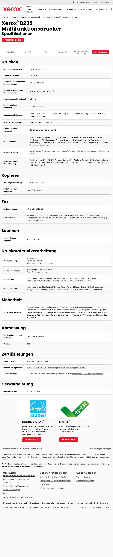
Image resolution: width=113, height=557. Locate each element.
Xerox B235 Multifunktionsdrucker (68, 17)
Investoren (35, 503)
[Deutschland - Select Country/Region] (85, 2)
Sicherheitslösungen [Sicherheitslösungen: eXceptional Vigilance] (11, 489)
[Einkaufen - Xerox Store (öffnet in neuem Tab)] (105, 2)
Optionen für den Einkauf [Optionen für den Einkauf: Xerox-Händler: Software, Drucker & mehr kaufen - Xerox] (53, 472)
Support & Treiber (86, 472)
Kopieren (28, 52)
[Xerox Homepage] (12, 9)
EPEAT (30, 368)
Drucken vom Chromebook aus (57, 151)
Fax (45, 52)
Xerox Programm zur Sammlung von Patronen (67, 368)
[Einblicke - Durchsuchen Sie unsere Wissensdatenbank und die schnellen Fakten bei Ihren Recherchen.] (103, 9)
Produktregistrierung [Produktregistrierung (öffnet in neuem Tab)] (85, 480)
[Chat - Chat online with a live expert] (75, 2)
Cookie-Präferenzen (77, 503)
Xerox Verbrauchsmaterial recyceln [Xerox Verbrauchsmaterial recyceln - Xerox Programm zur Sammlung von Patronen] (18, 497)
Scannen (63, 52)
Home (5, 17)
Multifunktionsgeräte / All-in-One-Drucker (36, 17)
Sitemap (104, 503)
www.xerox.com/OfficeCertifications (87, 374)
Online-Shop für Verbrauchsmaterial (55, 480)
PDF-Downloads (100, 52)
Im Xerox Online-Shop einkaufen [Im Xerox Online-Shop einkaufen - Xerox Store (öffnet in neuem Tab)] (53, 477)
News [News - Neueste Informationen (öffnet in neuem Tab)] (5, 493)
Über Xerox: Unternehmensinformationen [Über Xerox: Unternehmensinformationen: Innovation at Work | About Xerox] (19, 474)
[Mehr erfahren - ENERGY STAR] (38, 422)
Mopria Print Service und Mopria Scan (89, 151)
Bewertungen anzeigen (100, 448)
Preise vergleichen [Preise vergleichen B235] (13, 40)
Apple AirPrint (36, 151)
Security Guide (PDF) (35, 307)
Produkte (14, 17)
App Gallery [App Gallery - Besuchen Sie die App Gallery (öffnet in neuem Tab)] (45, 484)
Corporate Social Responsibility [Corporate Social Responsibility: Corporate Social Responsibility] (16, 486)
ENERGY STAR (40, 368)
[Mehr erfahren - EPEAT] (75, 422)
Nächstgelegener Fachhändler (53, 488)
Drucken (10, 52)
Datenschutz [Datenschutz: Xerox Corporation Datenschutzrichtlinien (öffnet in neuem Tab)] (48, 503)
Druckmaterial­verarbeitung (80, 52)
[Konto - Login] (96, 2)
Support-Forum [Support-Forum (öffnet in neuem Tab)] (83, 477)
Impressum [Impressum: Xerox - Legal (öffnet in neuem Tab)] (61, 503)
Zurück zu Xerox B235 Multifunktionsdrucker (22, 448)
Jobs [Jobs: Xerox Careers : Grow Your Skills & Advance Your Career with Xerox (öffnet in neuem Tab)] (26, 503)
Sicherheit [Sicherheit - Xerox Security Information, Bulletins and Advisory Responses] (93, 503)
